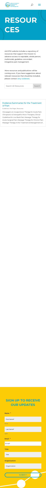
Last (6, 433)
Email (8, 439)
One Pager (13, 108)
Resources (20, 108)
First (6, 423)
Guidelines (5, 108)
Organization (10, 461)
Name (8, 413)
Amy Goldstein (23, 79)
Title (7, 449)
